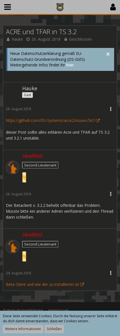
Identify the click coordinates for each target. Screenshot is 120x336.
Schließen (54, 328)
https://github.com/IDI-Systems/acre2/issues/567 (50, 120)
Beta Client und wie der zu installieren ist (42, 284)
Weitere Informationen (23, 328)
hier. (70, 65)
